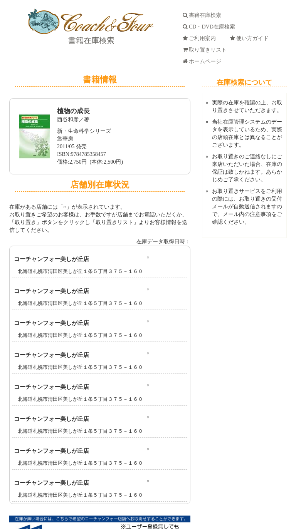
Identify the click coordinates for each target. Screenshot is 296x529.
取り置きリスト (206, 50)
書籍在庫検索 (90, 40)
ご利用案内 (201, 38)
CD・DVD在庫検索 (210, 27)
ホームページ (203, 61)
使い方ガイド (250, 38)
